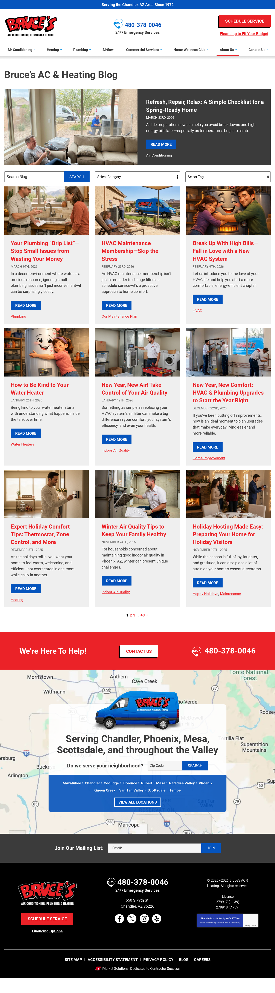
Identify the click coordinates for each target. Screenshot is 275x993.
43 (143, 631)
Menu (2, 40)
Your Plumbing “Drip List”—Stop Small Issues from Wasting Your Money (45, 254)
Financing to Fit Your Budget (244, 34)
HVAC (198, 310)
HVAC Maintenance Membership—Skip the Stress (134, 250)
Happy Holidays (206, 616)
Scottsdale (157, 805)
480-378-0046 (230, 666)
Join (211, 863)
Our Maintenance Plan (120, 316)
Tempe (177, 805)
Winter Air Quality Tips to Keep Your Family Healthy (134, 548)
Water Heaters (23, 451)
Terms (254, 941)
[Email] (164, 863)
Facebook (119, 934)
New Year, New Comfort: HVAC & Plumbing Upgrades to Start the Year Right (228, 403)
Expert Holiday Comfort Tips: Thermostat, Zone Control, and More (45, 548)
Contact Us (139, 667)
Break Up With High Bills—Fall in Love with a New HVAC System (228, 250)
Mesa (161, 798)
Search (76, 176)
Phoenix (209, 798)
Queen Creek (103, 805)
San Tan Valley (131, 805)
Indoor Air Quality (116, 465)
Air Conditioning (159, 155)
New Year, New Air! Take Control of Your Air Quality (136, 399)
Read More (161, 144)
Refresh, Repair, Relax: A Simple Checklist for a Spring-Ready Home (197, 105)
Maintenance (232, 616)
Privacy (247, 941)
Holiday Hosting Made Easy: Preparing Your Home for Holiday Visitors (224, 552)
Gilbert (147, 798)
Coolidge (110, 798)
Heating (17, 614)
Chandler (91, 798)
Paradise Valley (184, 798)
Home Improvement (210, 472)
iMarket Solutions (115, 984)
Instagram (144, 934)
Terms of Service (229, 938)
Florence (129, 798)
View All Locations (137, 817)
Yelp (156, 934)
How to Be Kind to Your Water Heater (44, 395)
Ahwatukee (69, 798)
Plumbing (19, 323)
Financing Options (47, 946)
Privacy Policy (216, 938)
